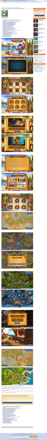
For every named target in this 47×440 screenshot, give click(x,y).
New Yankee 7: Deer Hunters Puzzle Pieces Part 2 (9, 24)
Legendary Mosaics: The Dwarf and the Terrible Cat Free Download (39, 57)
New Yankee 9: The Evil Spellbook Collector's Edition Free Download (11, 21)
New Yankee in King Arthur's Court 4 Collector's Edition (10, 419)
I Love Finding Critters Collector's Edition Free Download (41, 42)
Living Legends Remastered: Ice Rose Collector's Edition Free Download (38, 61)
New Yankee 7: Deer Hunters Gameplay (8, 414)
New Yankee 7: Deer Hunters (6, 26)
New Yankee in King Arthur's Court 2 (7, 422)
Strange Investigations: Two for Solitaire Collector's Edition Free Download (41, 20)
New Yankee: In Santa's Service (7, 35)
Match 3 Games (13, 2)
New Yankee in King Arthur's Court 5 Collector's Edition (10, 420)
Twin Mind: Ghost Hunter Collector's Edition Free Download (41, 25)
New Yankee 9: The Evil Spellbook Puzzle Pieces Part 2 (10, 22)
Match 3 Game (39, 46)
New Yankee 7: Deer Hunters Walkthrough (8, 412)
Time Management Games (19, 2)
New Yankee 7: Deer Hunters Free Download (8, 27)
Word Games (39, 2)
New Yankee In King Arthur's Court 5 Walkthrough (9, 415)
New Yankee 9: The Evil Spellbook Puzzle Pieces (9, 409)
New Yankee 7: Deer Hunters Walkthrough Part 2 (9, 411)
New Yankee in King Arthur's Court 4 (7, 33)
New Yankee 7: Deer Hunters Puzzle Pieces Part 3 (9, 23)
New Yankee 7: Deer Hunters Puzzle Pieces (8, 25)
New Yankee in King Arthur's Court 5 (7, 32)
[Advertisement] (23, 5)
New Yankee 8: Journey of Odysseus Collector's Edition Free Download (21, 391)
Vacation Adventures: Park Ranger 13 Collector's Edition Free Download (41, 50)
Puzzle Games (28, 2)
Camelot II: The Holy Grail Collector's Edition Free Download (41, 33)
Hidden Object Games (8, 2)
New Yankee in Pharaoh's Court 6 (7, 416)
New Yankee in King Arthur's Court (7, 36)
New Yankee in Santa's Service (7, 34)
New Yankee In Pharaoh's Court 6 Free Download (9, 31)
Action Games (36, 2)
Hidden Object (39, 21)
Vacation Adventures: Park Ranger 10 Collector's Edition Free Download (38, 70)
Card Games (32, 2)
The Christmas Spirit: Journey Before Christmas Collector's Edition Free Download (39, 68)
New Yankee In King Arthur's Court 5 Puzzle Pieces (9, 28)
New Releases (3, 2)
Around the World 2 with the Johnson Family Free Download (41, 37)
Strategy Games (24, 2)
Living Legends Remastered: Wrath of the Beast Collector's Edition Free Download (41, 29)
